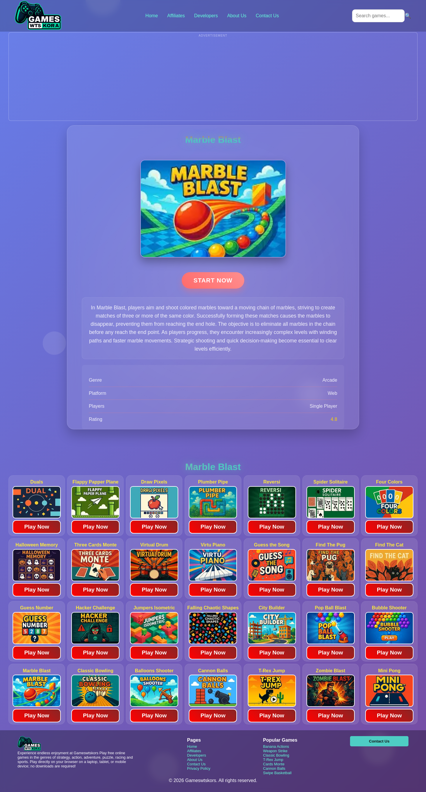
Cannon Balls (274, 768)
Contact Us (267, 15)
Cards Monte (273, 764)
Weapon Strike (275, 751)
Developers (206, 15)
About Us (236, 15)
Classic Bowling (276, 755)
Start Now (212, 280)
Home (152, 15)
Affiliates (176, 15)
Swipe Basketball (277, 773)
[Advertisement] (213, 80)
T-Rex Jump (273, 759)
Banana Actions (276, 746)
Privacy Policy (198, 768)
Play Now (36, 527)
